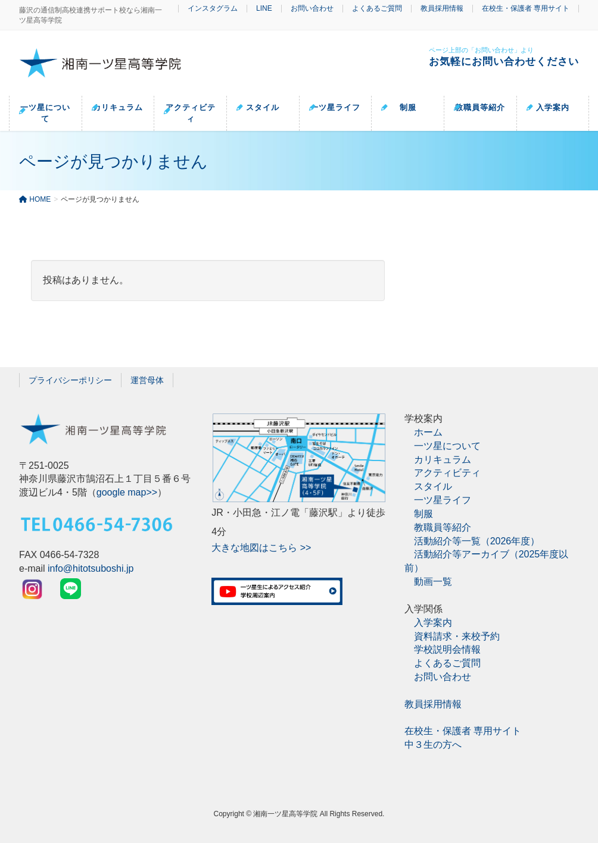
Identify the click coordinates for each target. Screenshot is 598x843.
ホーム (428, 432)
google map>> (126, 492)
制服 (423, 514)
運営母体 (147, 380)
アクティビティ (447, 473)
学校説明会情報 (447, 649)
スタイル (433, 486)
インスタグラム (213, 8)
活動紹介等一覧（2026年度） (477, 540)
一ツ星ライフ (442, 500)
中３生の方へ (433, 744)
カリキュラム (442, 459)
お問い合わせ (312, 8)
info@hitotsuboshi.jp (90, 568)
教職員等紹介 (442, 527)
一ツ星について (447, 446)
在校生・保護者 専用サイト (525, 8)
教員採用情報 (442, 8)
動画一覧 (433, 581)
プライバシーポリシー (70, 380)
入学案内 (433, 623)
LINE (264, 8)
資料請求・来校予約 (457, 636)
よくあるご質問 (377, 8)
